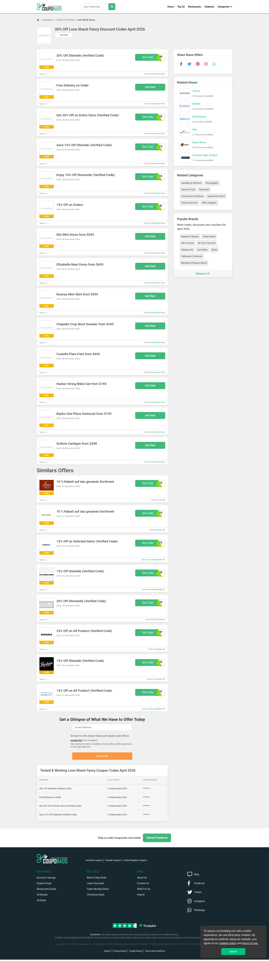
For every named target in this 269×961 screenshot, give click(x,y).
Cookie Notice (135, 952)
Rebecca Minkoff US (157, 709)
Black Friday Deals (97, 879)
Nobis (214, 249)
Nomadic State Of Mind (204, 155)
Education (204, 189)
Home (170, 6)
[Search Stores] (111, 6)
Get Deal (150, 87)
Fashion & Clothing (65, 20)
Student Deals (44, 884)
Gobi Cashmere (159, 619)
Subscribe (102, 756)
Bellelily (196, 103)
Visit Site (64, 35)
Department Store (216, 196)
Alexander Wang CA (157, 589)
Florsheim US (160, 679)
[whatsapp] (214, 64)
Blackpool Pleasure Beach (194, 263)
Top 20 (181, 6)
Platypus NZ (187, 249)
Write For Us (143, 890)
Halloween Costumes (191, 256)
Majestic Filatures (190, 236)
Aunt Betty (202, 249)
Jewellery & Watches (191, 183)
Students (209, 6)
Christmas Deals (95, 896)
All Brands (42, 896)
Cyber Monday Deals (98, 890)
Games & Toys (188, 189)
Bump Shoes (199, 142)
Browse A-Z (203, 273)
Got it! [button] (233, 951)
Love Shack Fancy (86, 20)
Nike (194, 129)
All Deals (41, 901)
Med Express (199, 116)
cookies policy (227, 943)
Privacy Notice (120, 952)
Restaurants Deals (46, 890)
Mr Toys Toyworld (206, 243)
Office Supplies (209, 202)
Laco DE (162, 500)
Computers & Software (192, 196)
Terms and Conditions (155, 952)
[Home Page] (40, 19)
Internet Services (189, 202)
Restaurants (194, 6)
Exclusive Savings (46, 879)
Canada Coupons (113, 861)
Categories (223, 6)
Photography (212, 183)
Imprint (141, 896)
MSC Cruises (187, 243)
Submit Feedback (157, 839)
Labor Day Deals (95, 884)
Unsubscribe (76, 740)
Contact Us (143, 884)
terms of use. (250, 943)
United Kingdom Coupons (135, 861)
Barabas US (160, 649)
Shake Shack (209, 236)
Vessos (196, 91)
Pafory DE (161, 530)
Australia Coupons (94, 861)
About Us (142, 879)
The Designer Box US (157, 560)
